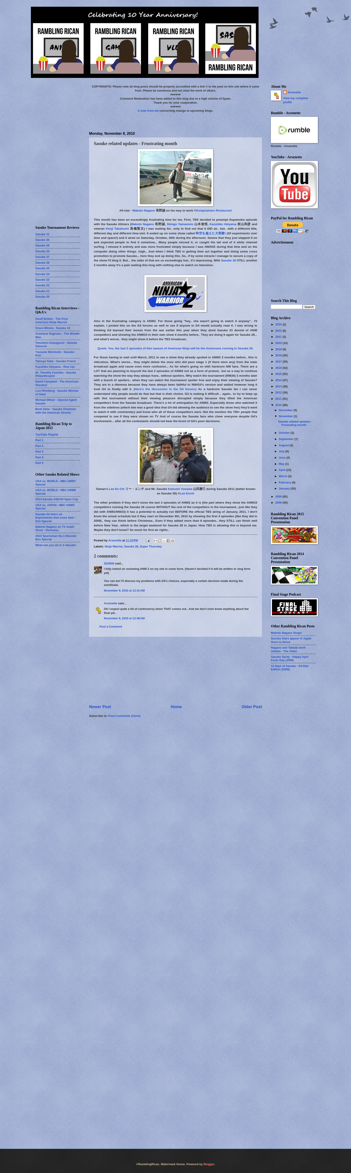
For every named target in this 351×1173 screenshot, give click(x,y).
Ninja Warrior (114, 546)
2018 (279, 355)
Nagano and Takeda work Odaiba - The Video (288, 649)
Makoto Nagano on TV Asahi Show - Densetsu (54, 528)
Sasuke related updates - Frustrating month (295, 423)
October (285, 432)
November (286, 416)
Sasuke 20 (42, 296)
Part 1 (39, 440)
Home (176, 707)
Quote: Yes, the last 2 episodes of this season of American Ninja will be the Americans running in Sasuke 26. (176, 348)
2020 (279, 343)
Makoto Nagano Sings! (286, 633)
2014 (279, 380)
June (282, 457)
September (286, 439)
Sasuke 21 (42, 291)
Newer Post (100, 707)
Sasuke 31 (42, 234)
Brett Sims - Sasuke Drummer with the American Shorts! (55, 410)
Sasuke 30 (42, 239)
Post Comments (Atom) (124, 716)
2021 (279, 336)
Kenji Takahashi (117, 228)
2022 (279, 330)
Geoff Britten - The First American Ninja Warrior (51, 320)
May (282, 464)
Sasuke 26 (228, 260)
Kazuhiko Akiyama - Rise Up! (55, 366)
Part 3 (39, 451)
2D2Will (109, 563)
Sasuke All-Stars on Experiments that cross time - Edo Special (55, 518)
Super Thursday (151, 546)
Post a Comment (110, 626)
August (284, 445)
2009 (279, 496)
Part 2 (39, 446)
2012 (279, 392)
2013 (279, 386)
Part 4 (39, 457)
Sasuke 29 (42, 245)
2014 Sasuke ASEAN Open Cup (56, 499)
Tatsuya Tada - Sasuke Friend (55, 361)
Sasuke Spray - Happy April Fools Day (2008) (289, 658)
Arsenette (110, 603)
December (286, 410)
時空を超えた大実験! (211, 233)
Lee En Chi (117, 489)
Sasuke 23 (42, 279)
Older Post (252, 707)
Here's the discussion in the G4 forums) (166, 389)
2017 (279, 361)
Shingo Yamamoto (180, 224)
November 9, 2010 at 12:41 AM (124, 590)
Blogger (208, 1164)
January (285, 488)
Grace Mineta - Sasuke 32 (52, 328)
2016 (279, 368)
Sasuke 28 (42, 251)
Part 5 (39, 463)
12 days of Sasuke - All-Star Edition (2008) (289, 667)
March (283, 476)
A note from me (148, 110)
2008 (279, 502)
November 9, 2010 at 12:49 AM (124, 618)
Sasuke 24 (42, 274)
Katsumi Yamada (180, 489)
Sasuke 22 (42, 285)
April (282, 470)
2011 (279, 398)
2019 (279, 349)
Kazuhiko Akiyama (223, 224)
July (282, 451)
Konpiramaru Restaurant (213, 210)
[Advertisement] (175, 671)
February (285, 482)
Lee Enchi (187, 493)
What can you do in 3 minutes (55, 545)
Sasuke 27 (42, 257)
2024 (279, 324)
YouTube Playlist (46, 434)
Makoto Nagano (144, 210)
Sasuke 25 (42, 268)
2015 (279, 374)
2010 (279, 405)
